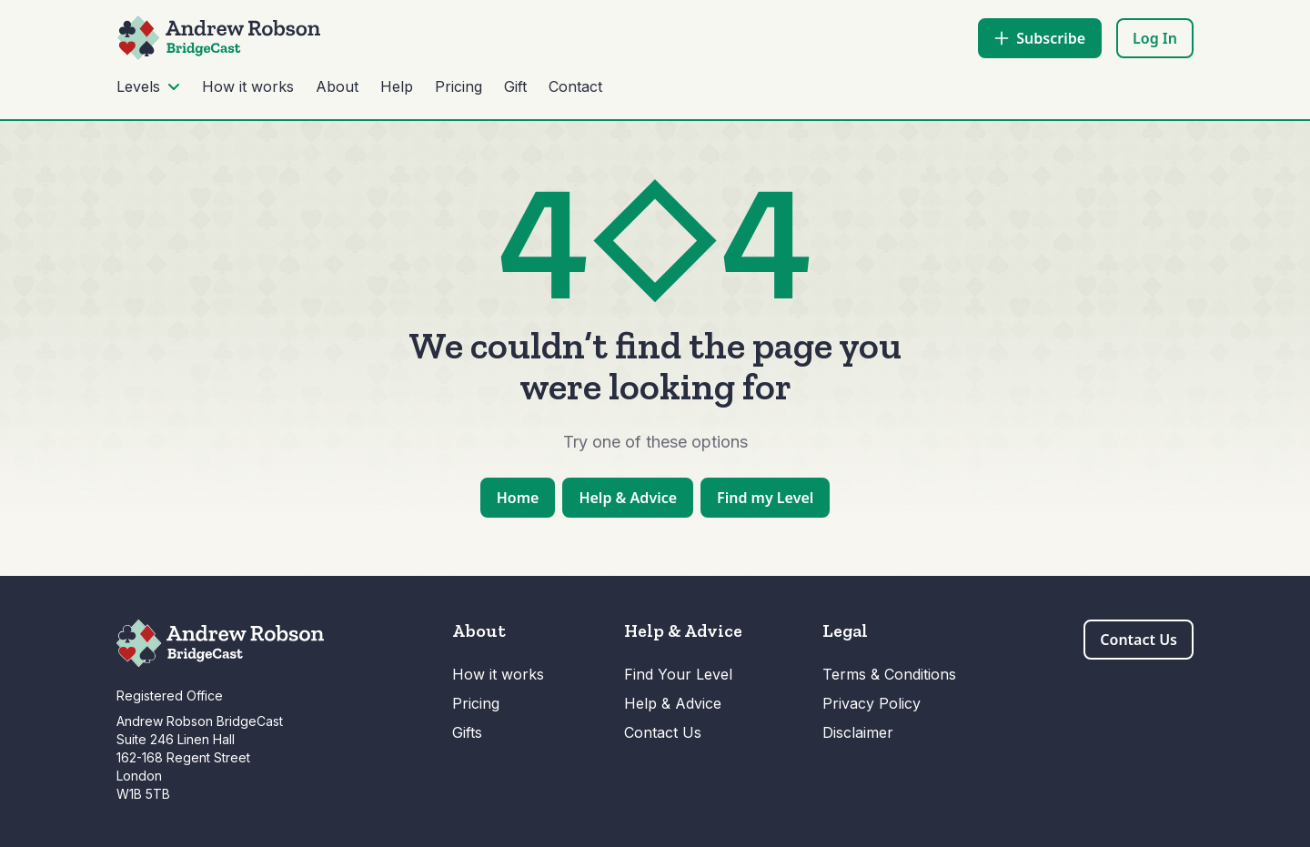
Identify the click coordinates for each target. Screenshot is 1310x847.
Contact (575, 86)
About (337, 86)
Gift (515, 86)
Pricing (458, 86)
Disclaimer (857, 732)
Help (396, 86)
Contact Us (662, 732)
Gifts (467, 732)
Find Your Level (678, 674)
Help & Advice (672, 703)
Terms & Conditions (889, 674)
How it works (248, 86)
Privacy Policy (871, 703)
